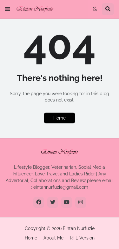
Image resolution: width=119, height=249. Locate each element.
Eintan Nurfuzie (79, 228)
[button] (7, 9)
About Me (53, 237)
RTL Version (82, 237)
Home (59, 118)
